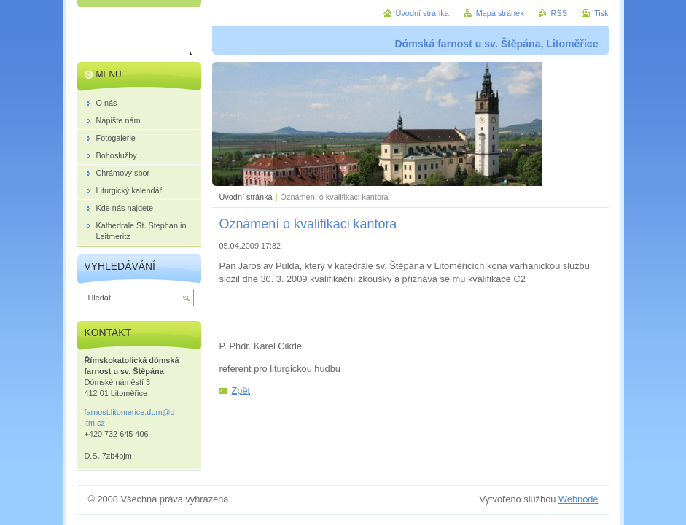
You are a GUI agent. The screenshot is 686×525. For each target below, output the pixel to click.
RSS (559, 13)
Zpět (241, 390)
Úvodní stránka (246, 196)
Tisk (601, 13)
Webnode (578, 499)
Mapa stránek (500, 13)
